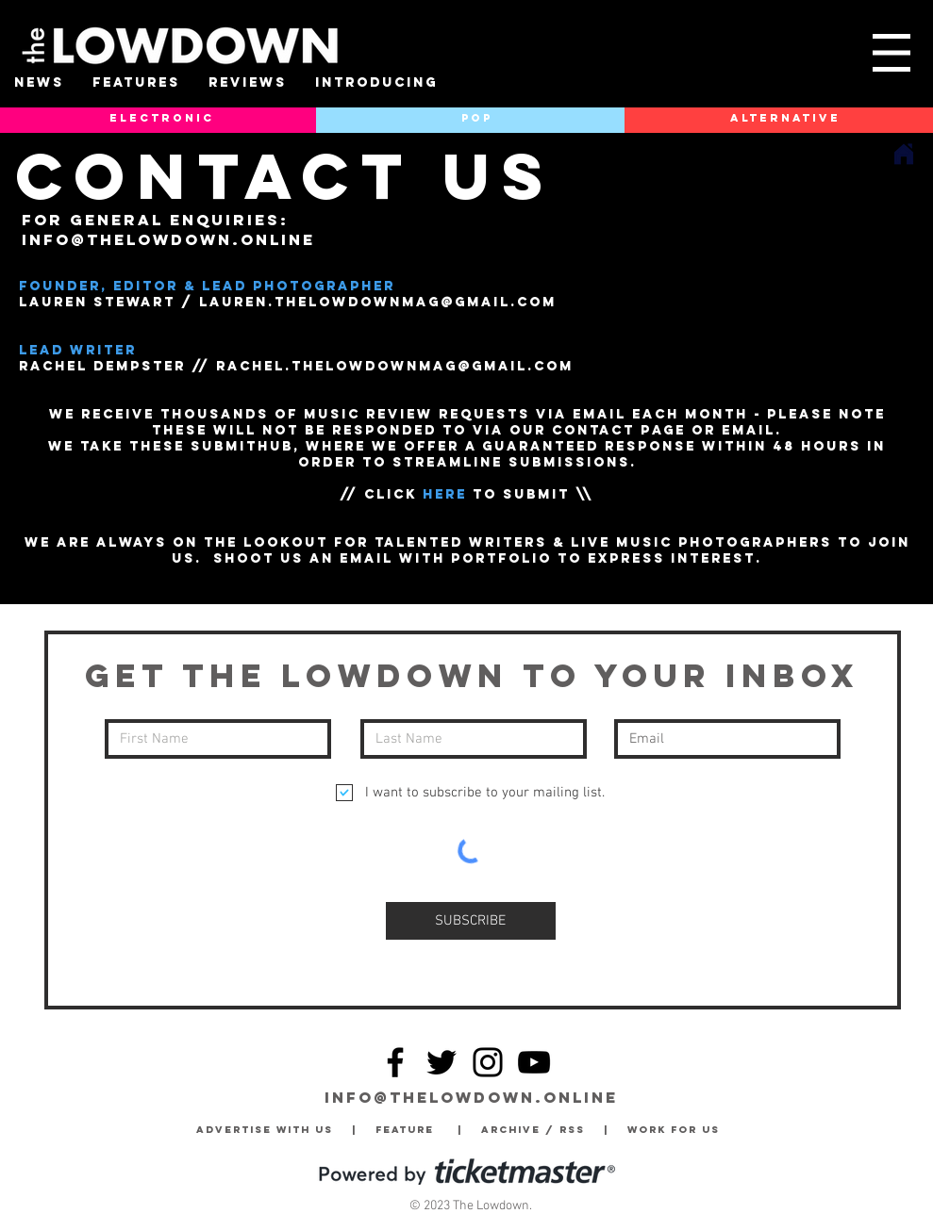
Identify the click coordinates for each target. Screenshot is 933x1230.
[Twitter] (441, 1062)
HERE (445, 494)
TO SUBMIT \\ (530, 494)
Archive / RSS (537, 1129)
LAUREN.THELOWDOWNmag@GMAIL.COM (378, 302)
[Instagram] (488, 1062)
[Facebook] (395, 1062)
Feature (416, 1129)
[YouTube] (534, 1062)
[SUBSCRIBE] (471, 921)
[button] (891, 53)
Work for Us (678, 1129)
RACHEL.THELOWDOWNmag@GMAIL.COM (395, 366)
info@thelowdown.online (168, 239)
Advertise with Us (264, 1129)
